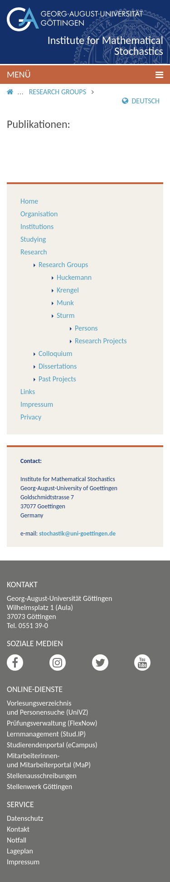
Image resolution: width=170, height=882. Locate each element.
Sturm (65, 315)
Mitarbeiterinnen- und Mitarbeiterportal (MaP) (49, 760)
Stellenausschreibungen (42, 775)
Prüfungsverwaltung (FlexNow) (52, 723)
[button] (85, 74)
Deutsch (141, 101)
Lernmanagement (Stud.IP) (46, 734)
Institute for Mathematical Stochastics (105, 46)
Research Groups (57, 92)
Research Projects (101, 340)
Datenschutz (25, 818)
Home (29, 201)
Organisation (39, 214)
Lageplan (20, 851)
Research (33, 252)
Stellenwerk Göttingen (39, 786)
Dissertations (58, 366)
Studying (33, 239)
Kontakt (18, 829)
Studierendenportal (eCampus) (52, 745)
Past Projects (57, 379)
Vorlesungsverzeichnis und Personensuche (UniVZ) (47, 707)
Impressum (36, 404)
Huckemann (74, 277)
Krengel (68, 290)
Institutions (36, 226)
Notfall (16, 840)
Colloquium (55, 353)
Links (27, 391)
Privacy (30, 417)
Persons (86, 328)
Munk (65, 302)
